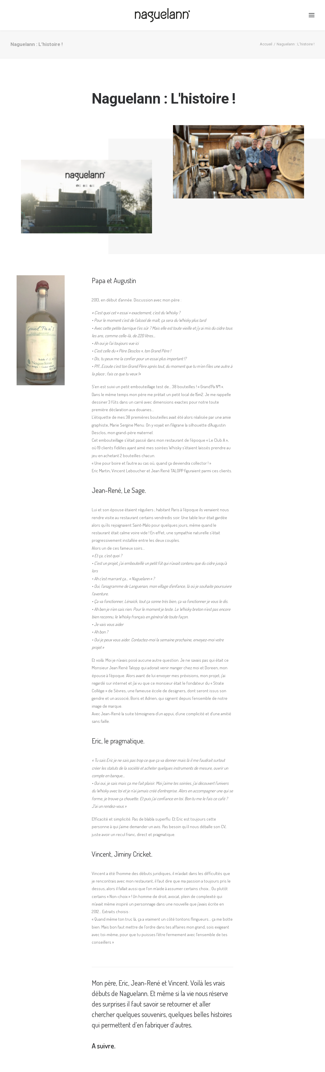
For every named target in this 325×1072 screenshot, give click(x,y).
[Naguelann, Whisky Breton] (162, 15)
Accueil (266, 44)
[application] (86, 196)
